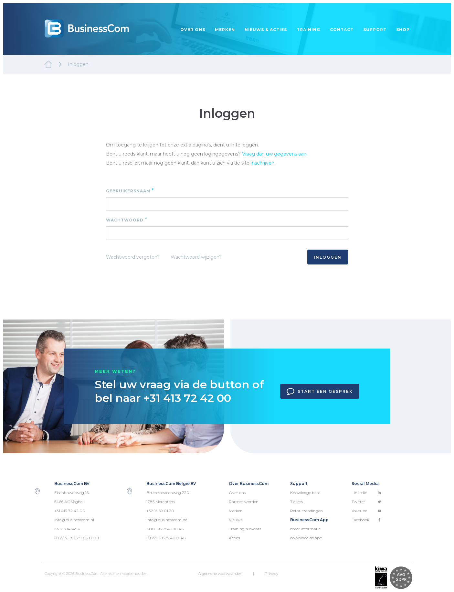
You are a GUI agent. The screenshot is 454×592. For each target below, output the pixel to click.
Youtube (366, 510)
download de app (306, 537)
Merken (225, 29)
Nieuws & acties (266, 29)
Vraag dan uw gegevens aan (274, 154)
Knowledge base (305, 492)
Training (308, 29)
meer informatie (305, 528)
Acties (234, 537)
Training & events (245, 528)
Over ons (192, 29)
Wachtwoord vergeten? (133, 257)
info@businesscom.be (166, 519)
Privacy (271, 573)
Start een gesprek (320, 391)
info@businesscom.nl (74, 519)
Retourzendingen (306, 510)
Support (374, 29)
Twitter (366, 501)
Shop (403, 29)
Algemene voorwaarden (220, 573)
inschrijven (262, 163)
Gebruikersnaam (130, 191)
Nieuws (235, 519)
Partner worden (244, 501)
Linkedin (366, 492)
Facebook (366, 519)
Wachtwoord (126, 220)
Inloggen (328, 257)
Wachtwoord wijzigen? (196, 257)
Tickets (296, 501)
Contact (342, 29)
